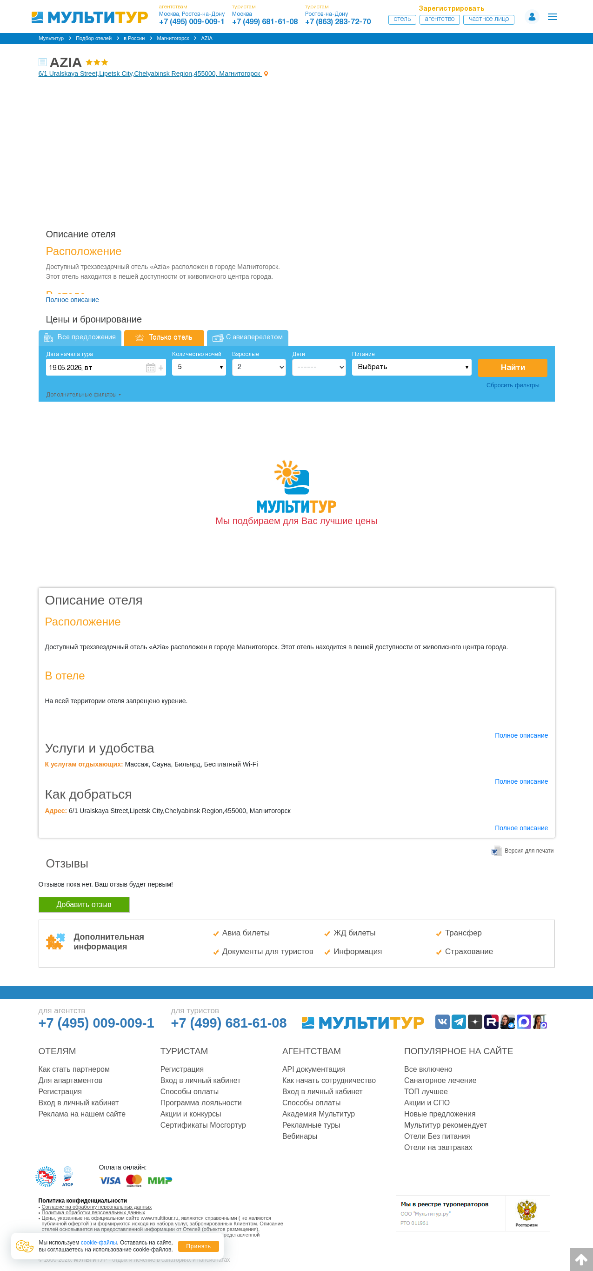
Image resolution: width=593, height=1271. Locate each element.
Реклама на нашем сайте (82, 1114)
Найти (513, 367)
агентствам (173, 6)
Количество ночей (196, 354)
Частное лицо (489, 19)
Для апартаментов (71, 1080)
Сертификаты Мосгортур (203, 1125)
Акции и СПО (427, 1103)
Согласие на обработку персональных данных (97, 1207)
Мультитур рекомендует (445, 1125)
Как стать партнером (74, 1069)
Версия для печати (529, 850)
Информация (357, 951)
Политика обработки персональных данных (94, 1212)
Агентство (439, 19)
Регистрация (60, 1092)
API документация (313, 1069)
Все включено (428, 1069)
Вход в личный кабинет (79, 1103)
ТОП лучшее (426, 1092)
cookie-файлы (99, 1242)
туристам (244, 6)
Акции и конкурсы (190, 1114)
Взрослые (245, 354)
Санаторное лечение (440, 1080)
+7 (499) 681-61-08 (265, 22)
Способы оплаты (189, 1092)
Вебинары (300, 1136)
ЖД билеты (354, 932)
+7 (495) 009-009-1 (192, 22)
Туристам (184, 1051)
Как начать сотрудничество (329, 1080)
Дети (298, 354)
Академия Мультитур (318, 1114)
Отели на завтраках (438, 1147)
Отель (402, 19)
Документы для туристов (267, 951)
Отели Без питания (437, 1136)
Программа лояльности (201, 1103)
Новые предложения (440, 1114)
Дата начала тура (69, 354)
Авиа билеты (246, 932)
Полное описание (72, 299)
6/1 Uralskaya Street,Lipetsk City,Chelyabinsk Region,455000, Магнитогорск (150, 73)
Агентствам (311, 1051)
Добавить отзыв (84, 904)
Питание (363, 354)
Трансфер (463, 932)
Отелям (57, 1051)
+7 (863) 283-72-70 (338, 22)
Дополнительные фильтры (81, 394)
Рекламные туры (311, 1125)
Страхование (469, 951)
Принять (198, 1246)
